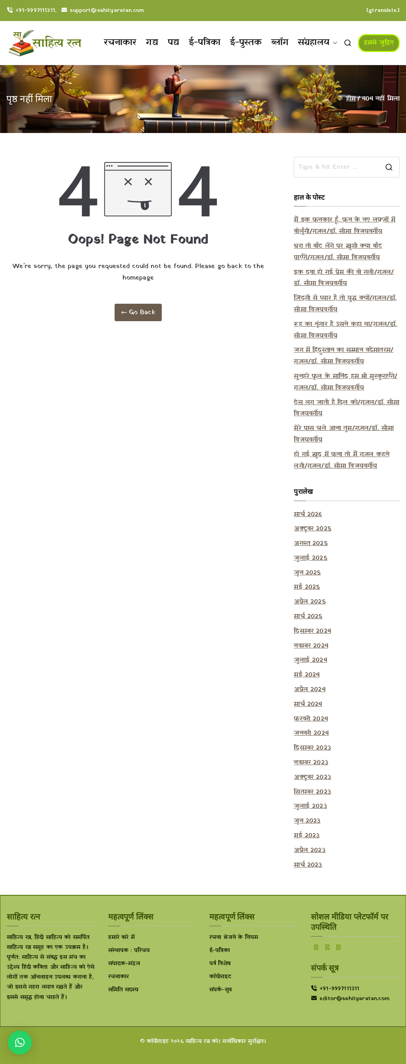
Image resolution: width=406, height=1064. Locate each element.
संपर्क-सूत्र (220, 990)
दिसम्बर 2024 (312, 631)
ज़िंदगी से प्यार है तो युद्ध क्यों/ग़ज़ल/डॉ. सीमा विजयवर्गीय (345, 303)
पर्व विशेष (220, 964)
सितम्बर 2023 (312, 792)
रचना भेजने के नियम (233, 937)
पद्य (173, 42)
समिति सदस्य (123, 990)
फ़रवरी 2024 (310, 719)
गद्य (152, 42)
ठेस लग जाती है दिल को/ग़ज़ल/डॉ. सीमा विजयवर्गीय (346, 408)
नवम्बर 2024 (311, 646)
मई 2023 (307, 835)
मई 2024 (307, 675)
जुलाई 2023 (310, 806)
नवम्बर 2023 (311, 762)
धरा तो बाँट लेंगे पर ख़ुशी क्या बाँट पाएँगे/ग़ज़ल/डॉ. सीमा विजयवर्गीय (338, 251)
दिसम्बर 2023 (312, 748)
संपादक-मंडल (124, 964)
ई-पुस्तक (246, 42)
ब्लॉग (279, 42)
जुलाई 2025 (310, 558)
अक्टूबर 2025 (312, 529)
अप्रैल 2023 (309, 850)
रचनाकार (120, 42)
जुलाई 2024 (310, 660)
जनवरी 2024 (311, 733)
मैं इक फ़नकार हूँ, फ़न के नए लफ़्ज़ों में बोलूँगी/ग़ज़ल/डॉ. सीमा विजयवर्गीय (344, 225)
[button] (333, 43)
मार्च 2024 (308, 704)
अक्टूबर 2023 (312, 777)
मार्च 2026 (308, 514)
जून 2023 (307, 821)
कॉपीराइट (220, 977)
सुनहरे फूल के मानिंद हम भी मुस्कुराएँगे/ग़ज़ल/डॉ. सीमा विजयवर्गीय (345, 382)
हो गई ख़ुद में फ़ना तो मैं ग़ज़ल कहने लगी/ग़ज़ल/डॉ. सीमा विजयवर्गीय (341, 460)
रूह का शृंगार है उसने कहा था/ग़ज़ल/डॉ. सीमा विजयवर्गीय (345, 330)
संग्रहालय (317, 43)
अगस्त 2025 (310, 543)
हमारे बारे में (121, 937)
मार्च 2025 (308, 616)
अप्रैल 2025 (310, 602)
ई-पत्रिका (204, 42)
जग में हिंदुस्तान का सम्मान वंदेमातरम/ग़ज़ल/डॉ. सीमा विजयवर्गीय (343, 355)
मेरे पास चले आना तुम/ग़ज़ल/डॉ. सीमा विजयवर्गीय (344, 434)
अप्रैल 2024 (309, 689)
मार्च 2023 (308, 865)
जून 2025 (307, 573)
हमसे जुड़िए (379, 43)
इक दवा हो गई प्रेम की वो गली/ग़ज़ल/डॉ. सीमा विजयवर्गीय (344, 278)
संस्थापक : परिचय (129, 950)
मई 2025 (307, 587)
